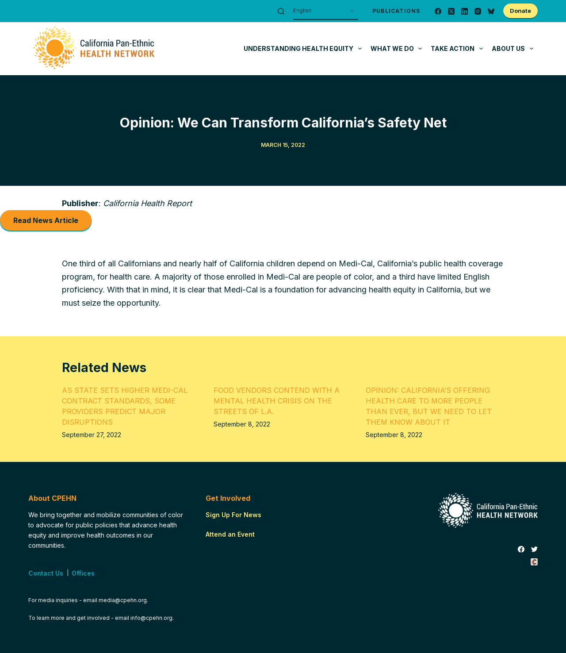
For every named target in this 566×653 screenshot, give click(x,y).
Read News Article (45, 220)
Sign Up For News (233, 515)
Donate (520, 10)
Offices (83, 573)
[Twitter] (534, 549)
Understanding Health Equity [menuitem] (304, 48)
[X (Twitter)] (451, 11)
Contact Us (45, 573)
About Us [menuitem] (514, 48)
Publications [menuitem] (396, 11)
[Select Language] (325, 11)
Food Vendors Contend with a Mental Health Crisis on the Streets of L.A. (277, 401)
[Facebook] (438, 11)
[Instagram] (477, 11)
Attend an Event (230, 534)
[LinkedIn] (464, 11)
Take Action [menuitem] (458, 48)
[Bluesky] (491, 11)
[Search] (281, 11)
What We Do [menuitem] (398, 48)
